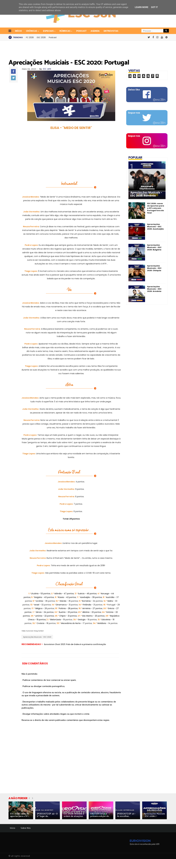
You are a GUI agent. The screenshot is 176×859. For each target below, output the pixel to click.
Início (12, 828)
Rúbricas (65, 31)
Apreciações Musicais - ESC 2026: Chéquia (154, 268)
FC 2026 (30, 37)
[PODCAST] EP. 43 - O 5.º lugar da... (47, 815)
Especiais (48, 31)
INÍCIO (18, 31)
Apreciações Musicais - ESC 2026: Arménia (154, 288)
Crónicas (32, 31)
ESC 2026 (41, 37)
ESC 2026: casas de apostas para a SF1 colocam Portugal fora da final (155, 208)
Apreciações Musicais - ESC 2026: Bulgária (154, 247)
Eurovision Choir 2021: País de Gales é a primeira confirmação (75, 644)
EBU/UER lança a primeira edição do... (100, 815)
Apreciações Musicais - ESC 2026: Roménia (146, 194)
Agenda (95, 31)
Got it (154, 7)
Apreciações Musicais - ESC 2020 (37, 637)
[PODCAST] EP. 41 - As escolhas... (126, 815)
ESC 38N (47, 69)
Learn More (141, 7)
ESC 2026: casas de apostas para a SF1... (20, 815)
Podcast (81, 31)
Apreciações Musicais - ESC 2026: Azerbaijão (155, 226)
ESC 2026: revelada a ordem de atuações (74, 815)
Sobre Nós (26, 828)
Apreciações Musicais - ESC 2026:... (154, 815)
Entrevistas (111, 31)
